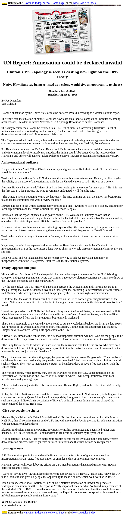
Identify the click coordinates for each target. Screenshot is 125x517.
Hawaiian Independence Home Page (44, 2)
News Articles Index (84, 2)
